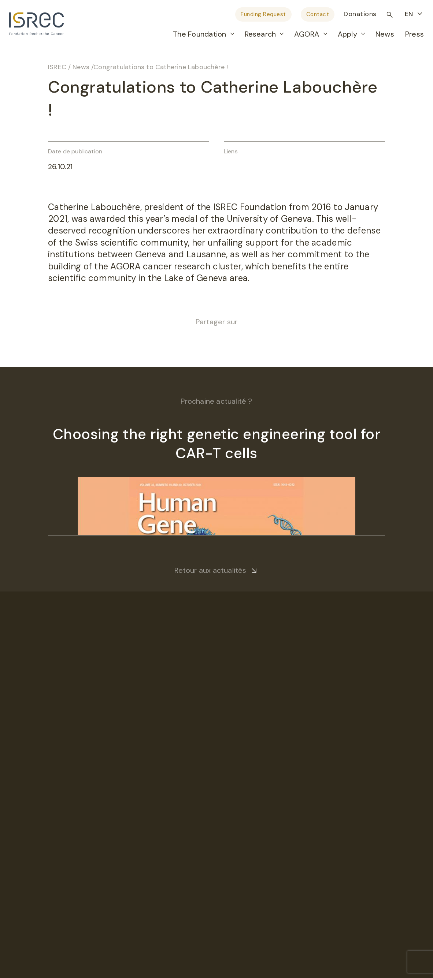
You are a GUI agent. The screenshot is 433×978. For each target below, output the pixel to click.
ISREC (57, 67)
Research (260, 34)
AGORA (306, 34)
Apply (347, 34)
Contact (317, 14)
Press (414, 34)
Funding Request (263, 14)
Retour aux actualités (210, 570)
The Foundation (199, 34)
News (384, 34)
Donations (360, 14)
